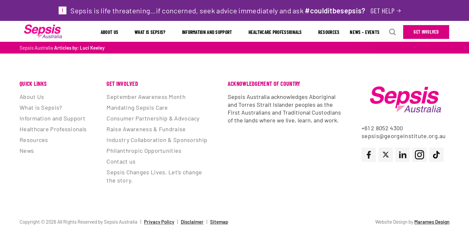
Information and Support (207, 32)
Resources (329, 32)
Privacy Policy (159, 222)
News (27, 150)
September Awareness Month (146, 96)
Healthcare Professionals (275, 32)
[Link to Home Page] (43, 32)
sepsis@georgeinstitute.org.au (404, 135)
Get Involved (426, 32)
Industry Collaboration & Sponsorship (157, 139)
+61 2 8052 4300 (382, 128)
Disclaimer (192, 222)
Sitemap (219, 222)
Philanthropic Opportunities (144, 150)
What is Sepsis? (150, 32)
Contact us (121, 161)
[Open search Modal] (392, 32)
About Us (109, 32)
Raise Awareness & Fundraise (146, 129)
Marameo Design (431, 222)
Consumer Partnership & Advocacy (153, 118)
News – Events (364, 32)
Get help (382, 10)
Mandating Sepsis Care (137, 107)
